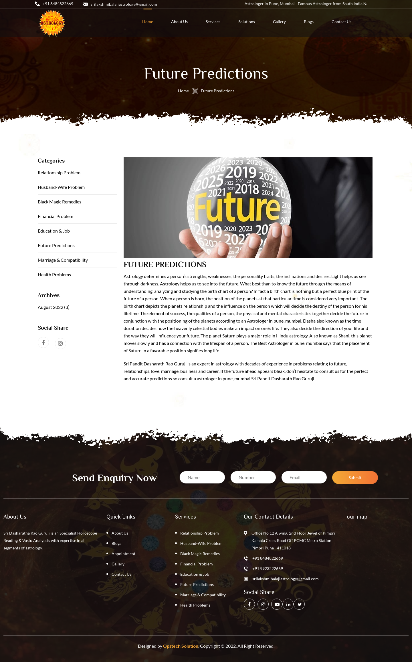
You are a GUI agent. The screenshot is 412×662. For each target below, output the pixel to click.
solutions (246, 21)
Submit (355, 477)
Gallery (279, 21)
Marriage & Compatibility (63, 260)
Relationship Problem (59, 172)
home (147, 21)
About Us (120, 533)
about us (179, 21)
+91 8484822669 (267, 558)
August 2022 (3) (54, 307)
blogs (309, 21)
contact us (341, 21)
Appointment (123, 553)
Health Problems (54, 274)
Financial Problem (55, 216)
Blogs (116, 543)
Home (183, 90)
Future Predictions (56, 245)
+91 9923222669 (267, 568)
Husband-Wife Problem (61, 187)
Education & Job (54, 230)
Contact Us (121, 574)
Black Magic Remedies (59, 201)
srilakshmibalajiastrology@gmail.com (285, 578)
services (213, 21)
